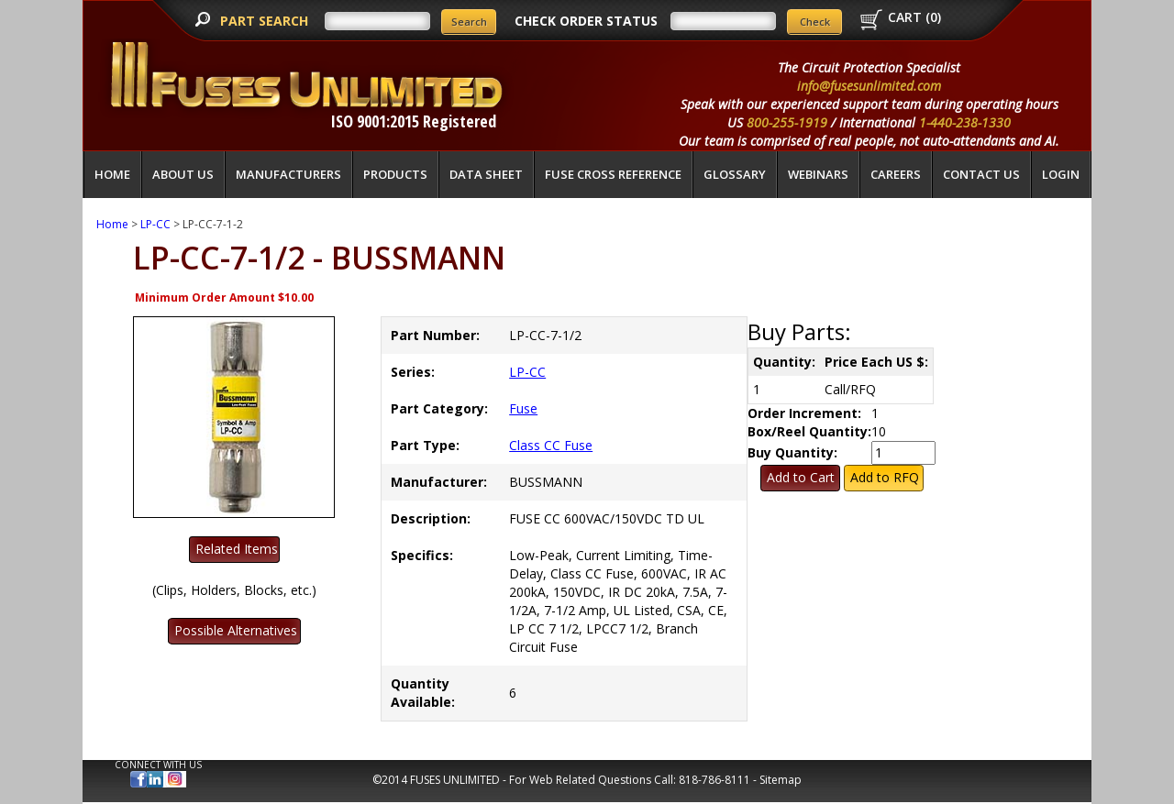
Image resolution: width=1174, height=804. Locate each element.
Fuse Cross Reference (613, 174)
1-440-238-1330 (965, 122)
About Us (183, 174)
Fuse (523, 408)
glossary (734, 174)
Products (395, 174)
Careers (895, 174)
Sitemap (780, 779)
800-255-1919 (787, 122)
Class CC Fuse (551, 445)
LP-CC (155, 224)
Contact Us (981, 174)
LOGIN (1061, 174)
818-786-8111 (714, 779)
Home (112, 174)
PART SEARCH (266, 20)
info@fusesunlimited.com (869, 85)
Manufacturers (288, 174)
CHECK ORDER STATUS (586, 20)
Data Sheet (486, 174)
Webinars (818, 174)
